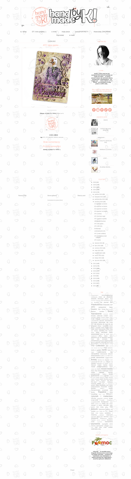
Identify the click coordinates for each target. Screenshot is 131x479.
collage (111, 317)
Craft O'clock (95, 319)
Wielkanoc (94, 418)
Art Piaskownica (102, 303)
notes (104, 374)
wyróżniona (109, 421)
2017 (94, 273)
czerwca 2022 (99, 248)
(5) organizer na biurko (100, 209)
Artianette (106, 305)
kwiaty (94, 359)
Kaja (105, 348)
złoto (100, 427)
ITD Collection (49, 137)
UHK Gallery (99, 413)
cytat (111, 319)
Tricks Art (101, 411)
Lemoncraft (94, 362)
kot (109, 355)
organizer (106, 375)
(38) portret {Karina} (100, 221)
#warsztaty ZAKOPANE (102, 32)
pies (103, 383)
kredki (111, 355)
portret (93, 388)
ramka (93, 392)
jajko (107, 346)
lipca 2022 (98, 245)
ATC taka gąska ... (99, 223)
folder (92, 339)
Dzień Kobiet (105, 327)
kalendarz (110, 348)
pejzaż (97, 380)
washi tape (100, 416)
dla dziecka (98, 324)
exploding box (103, 330)
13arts (100, 297)
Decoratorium (109, 320)
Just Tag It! (100, 347)
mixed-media (107, 369)
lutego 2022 (98, 258)
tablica (106, 407)
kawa (109, 350)
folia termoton (102, 339)
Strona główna (51, 195)
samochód (99, 398)
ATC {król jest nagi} (99, 216)
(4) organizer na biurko (100, 211)
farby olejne (103, 336)
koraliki (102, 355)
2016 (94, 276)
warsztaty (93, 416)
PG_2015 (94, 382)
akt (104, 297)
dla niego (105, 324)
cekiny (111, 315)
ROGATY (109, 394)
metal (92, 369)
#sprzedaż (60, 35)
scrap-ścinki (94, 400)
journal (111, 345)
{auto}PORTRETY (81, 32)
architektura (107, 300)
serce (92, 403)
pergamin (103, 380)
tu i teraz (23, 32)
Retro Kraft (102, 394)
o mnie (53, 32)
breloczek (105, 314)
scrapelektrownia (95, 402)
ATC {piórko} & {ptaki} (100, 218)
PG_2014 (110, 380)
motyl (93, 372)
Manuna (93, 365)
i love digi (101, 343)
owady (97, 377)
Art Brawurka (95, 302)
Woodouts (110, 420)
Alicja (111, 298)
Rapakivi (102, 392)
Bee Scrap (101, 309)
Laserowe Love (109, 360)
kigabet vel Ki (60, 113)
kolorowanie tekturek (106, 354)
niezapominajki (95, 374)
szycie (93, 407)
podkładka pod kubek (106, 385)
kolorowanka (95, 355)
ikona (106, 343)
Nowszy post (22, 195)
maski (93, 367)
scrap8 (102, 400)
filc (98, 337)
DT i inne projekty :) (39, 32)
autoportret (102, 307)
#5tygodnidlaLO (94, 295)
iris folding (110, 343)
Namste (110, 372)
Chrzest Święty (105, 317)
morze (111, 371)
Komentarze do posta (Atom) (55, 200)
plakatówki (110, 383)
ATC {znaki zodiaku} (100, 233)
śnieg (101, 407)
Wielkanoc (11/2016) (105, 149)
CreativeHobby (105, 319)
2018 (94, 271)
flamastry (104, 337)
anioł (102, 300)
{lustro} (106, 120)
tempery (108, 409)
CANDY (106, 315)
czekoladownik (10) (99, 231)
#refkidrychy (94, 297)
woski (92, 421)
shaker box (105, 403)
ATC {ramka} (98, 213)
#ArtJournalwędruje (107, 295)
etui (92, 330)
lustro (104, 361)
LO (101, 362)
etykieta (96, 330)
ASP (111, 305)
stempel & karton (96, 405)
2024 (94, 187)
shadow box (98, 403)
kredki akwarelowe (97, 357)
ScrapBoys (110, 400)
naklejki (101, 372)
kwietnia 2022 (99, 253)
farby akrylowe (101, 332)
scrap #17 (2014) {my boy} (106, 141)
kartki (104, 350)
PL (106, 383)
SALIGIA (93, 398)
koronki (105, 355)
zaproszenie (99, 425)
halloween (104, 342)
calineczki (99, 315)
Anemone (98, 300)
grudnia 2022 (98, 194)
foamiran (110, 337)
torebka (93, 411)
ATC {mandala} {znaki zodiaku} (100, 236)
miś (95, 369)
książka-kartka (109, 357)
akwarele (110, 297)
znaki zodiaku (108, 427)
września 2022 (99, 201)
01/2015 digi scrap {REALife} (105, 129)
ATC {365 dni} (98, 226)
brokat (111, 314)
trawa (97, 411)
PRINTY (102, 388)
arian (111, 300)
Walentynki (109, 415)
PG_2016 (102, 382)
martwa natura (108, 365)
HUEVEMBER (94, 343)
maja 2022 (98, 250)
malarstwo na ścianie (102, 363)
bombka (102, 311)
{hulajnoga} (97, 228)
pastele (111, 379)
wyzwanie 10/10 (107, 424)
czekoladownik (95, 320)
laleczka (100, 360)
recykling (94, 394)
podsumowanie (95, 386)
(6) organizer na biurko (100, 206)
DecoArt (101, 320)
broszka (93, 315)
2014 (94, 281)
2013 (94, 283)
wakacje (102, 415)
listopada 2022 (99, 196)
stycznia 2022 (99, 260)
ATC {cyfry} (97, 240)
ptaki (111, 390)
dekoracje (102, 322)
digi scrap (109, 322)
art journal (104, 302)
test (112, 409)
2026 (94, 182)
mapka (99, 365)
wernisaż (106, 416)
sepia (111, 402)
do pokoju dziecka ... (105, 167)
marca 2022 (98, 255)
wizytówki (103, 420)
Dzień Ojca (109, 329)
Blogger (72, 470)
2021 (94, 263)
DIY (92, 324)
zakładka (93, 425)
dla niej (110, 324)
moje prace (66, 32)
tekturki (56, 137)
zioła (96, 427)
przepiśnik (105, 390)
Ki (112, 350)
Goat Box (101, 340)
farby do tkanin (104, 334)
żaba (99, 429)
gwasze (93, 342)
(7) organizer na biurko (100, 204)
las (103, 360)
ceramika (93, 317)
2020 (94, 266)
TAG (111, 407)
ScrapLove (104, 402)
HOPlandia (110, 342)
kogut (92, 352)
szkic (111, 405)
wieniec (98, 420)
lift (98, 362)
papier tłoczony (104, 379)
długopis (94, 326)
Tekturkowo (102, 409)
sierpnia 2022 (99, 243)
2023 (94, 189)
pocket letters (95, 385)
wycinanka (99, 421)
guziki (111, 340)
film (100, 337)
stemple (106, 405)
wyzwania (95, 424)
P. (104, 377)
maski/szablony (102, 367)
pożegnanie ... (102, 137)
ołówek (111, 374)
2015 (94, 278)
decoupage (94, 322)
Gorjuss (107, 340)
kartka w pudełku (96, 350)
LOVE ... (105, 158)
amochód (93, 300)
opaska (101, 375)
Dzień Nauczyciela (100, 329)
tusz (92, 413)
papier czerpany (95, 379)
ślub (97, 407)
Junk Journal (94, 347)
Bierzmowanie (109, 309)
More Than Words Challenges (100, 371)
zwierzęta (60, 137)
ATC (44, 137)
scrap (111, 398)
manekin (111, 363)
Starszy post (81, 195)
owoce (101, 377)
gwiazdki (98, 342)
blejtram (93, 311)
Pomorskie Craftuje (107, 386)
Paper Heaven (109, 377)
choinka (98, 317)
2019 (94, 268)
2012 (94, 285)
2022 (94, 192)
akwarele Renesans (97, 298)
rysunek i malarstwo (102, 396)
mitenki (98, 369)
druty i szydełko (103, 326)
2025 (94, 184)
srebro (111, 403)
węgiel (111, 416)
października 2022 (100, 199)
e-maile (72, 35)
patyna (93, 380)
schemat (106, 398)
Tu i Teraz (109, 411)
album (106, 298)
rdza (111, 392)
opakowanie (95, 376)
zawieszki (106, 425)
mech (111, 366)
